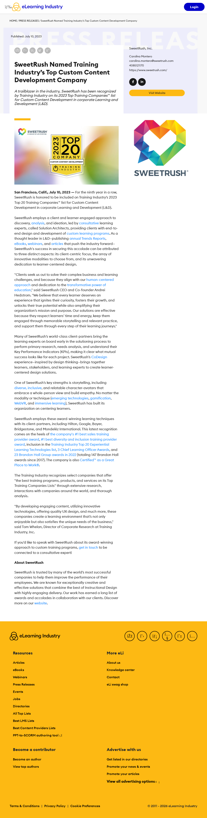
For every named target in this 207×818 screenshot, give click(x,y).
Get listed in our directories (127, 759)
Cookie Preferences (85, 806)
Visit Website (157, 93)
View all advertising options (133, 781)
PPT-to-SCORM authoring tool (37, 735)
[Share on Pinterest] (48, 50)
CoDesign (99, 357)
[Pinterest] (180, 636)
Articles (18, 662)
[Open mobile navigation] (7, 7)
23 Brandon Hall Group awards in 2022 (45, 455)
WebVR (20, 403)
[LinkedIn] (155, 636)
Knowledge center (121, 670)
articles (57, 244)
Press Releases (29, 20)
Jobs (16, 699)
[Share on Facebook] (17, 50)
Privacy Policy (54, 806)
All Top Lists (22, 713)
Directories (21, 706)
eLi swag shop (117, 684)
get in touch (88, 547)
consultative (89, 223)
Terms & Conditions (24, 806)
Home (13, 20)
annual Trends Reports (88, 238)
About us (113, 662)
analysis (37, 223)
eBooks (20, 244)
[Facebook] (130, 636)
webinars (35, 244)
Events (18, 692)
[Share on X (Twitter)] (25, 50)
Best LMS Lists (23, 721)
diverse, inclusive (28, 388)
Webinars (20, 677)
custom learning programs (88, 233)
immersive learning (50, 403)
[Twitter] (142, 636)
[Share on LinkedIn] (33, 50)
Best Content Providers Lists (34, 728)
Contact (113, 677)
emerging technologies (70, 398)
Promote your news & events (128, 766)
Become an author (27, 759)
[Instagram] (192, 636)
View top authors (26, 766)
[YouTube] (167, 636)
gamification (100, 398)
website (40, 603)
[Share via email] (40, 50)
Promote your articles (123, 774)
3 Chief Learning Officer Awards (83, 449)
